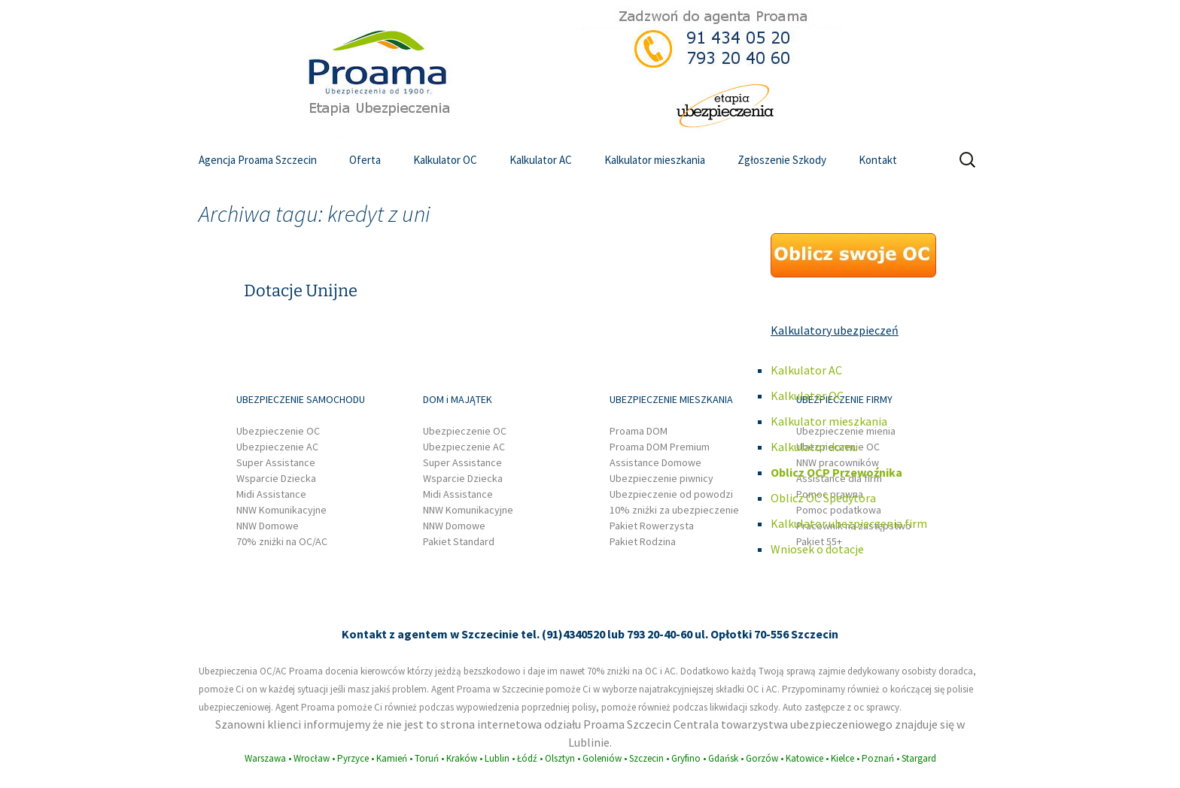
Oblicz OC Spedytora (823, 497)
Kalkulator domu (814, 446)
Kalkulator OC (445, 160)
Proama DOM (639, 431)
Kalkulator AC (540, 160)
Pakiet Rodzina (643, 541)
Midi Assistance (271, 494)
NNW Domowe (267, 525)
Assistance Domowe (655, 462)
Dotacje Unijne (300, 290)
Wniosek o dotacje (817, 548)
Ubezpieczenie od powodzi (671, 494)
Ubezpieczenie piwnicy (661, 478)
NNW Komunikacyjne (281, 510)
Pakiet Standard (458, 541)
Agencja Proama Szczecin (258, 160)
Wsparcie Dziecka (276, 478)
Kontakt (878, 160)
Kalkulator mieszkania (654, 160)
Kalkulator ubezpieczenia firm (849, 523)
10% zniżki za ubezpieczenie (674, 510)
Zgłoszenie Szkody (782, 160)
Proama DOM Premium (660, 446)
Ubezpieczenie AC (277, 446)
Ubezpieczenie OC (278, 431)
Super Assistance (275, 462)
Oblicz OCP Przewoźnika (836, 472)
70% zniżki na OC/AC (281, 541)
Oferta (365, 160)
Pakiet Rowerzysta (652, 525)
